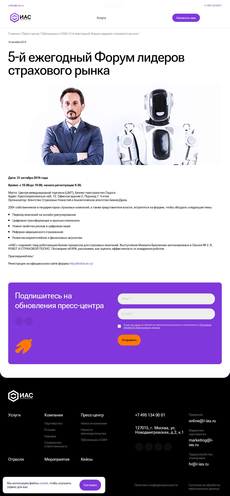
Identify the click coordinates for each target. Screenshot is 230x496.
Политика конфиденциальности (156, 485)
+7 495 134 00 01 (213, 5)
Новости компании (94, 423)
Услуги (14, 415)
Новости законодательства (93, 431)
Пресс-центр (92, 415)
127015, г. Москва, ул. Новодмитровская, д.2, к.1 (159, 430)
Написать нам (186, 18)
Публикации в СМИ (94, 440)
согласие (135, 324)
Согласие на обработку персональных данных (204, 487)
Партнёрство (53, 423)
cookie (43, 483)
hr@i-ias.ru (199, 464)
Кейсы (87, 459)
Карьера (50, 436)
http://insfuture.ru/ (81, 263)
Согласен (90, 485)
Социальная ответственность (55, 444)
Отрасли (16, 459)
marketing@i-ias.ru (201, 442)
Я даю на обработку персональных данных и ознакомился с (167, 326)
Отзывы (50, 429)
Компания (53, 415)
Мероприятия (56, 459)
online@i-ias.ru (16, 5)
